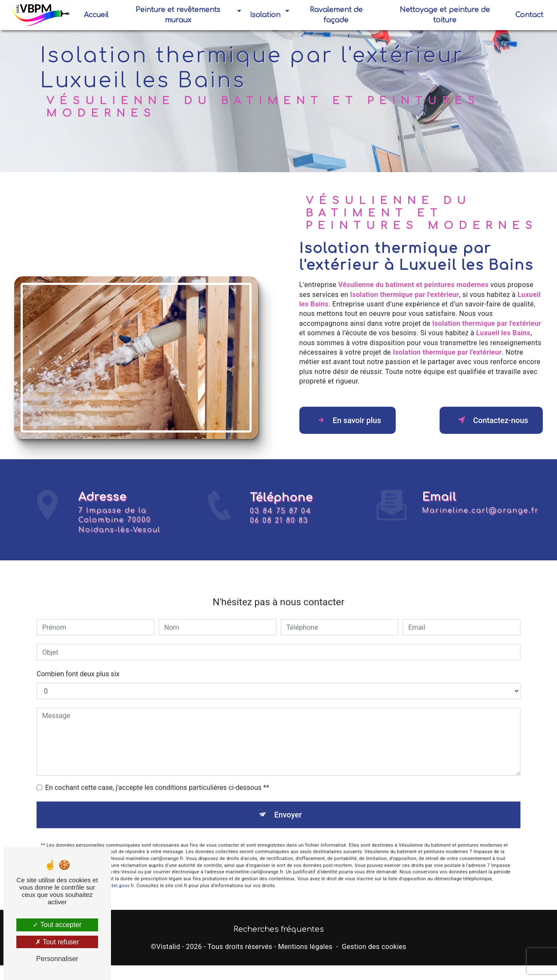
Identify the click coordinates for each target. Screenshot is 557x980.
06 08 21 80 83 (279, 531)
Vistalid (168, 949)
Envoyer (288, 805)
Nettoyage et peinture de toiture (444, 15)
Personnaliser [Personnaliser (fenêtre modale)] (57, 958)
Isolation (265, 15)
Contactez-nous (486, 420)
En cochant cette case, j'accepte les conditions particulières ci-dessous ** (157, 777)
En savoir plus (352, 420)
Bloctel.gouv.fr (118, 877)
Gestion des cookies (374, 949)
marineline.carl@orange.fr (480, 500)
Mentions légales (305, 949)
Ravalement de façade (336, 15)
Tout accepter (57, 924)
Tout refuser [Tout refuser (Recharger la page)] (57, 942)
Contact (528, 15)
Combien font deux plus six (78, 663)
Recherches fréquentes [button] (279, 931)
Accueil (97, 15)
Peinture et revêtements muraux (178, 15)
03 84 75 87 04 (280, 522)
